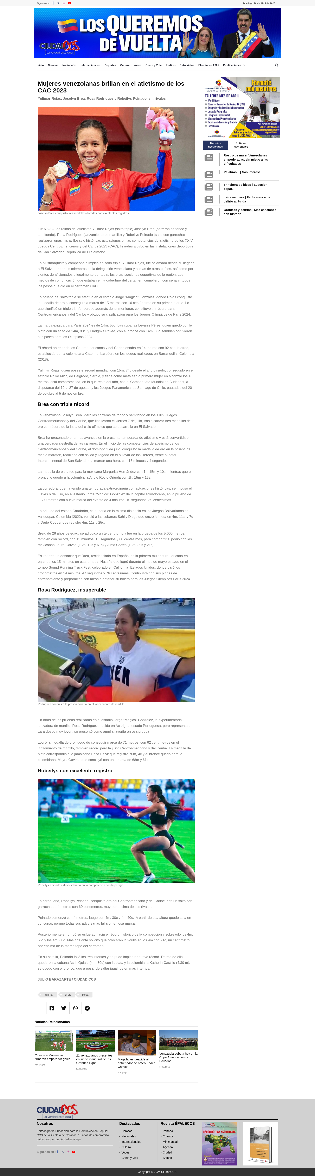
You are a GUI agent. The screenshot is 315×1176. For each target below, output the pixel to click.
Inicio (40, 65)
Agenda (168, 1147)
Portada (168, 1131)
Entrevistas (187, 65)
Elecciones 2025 (208, 65)
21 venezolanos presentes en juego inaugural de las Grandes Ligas (94, 1059)
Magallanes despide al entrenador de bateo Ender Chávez (136, 1063)
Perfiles (170, 65)
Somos (167, 1157)
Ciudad (167, 1152)
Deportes (110, 65)
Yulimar (49, 994)
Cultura (125, 65)
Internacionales (91, 65)
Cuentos (168, 1136)
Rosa (85, 994)
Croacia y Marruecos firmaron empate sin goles (52, 1057)
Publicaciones (232, 65)
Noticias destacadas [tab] (215, 145)
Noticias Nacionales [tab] (241, 145)
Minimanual (170, 1141)
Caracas (53, 65)
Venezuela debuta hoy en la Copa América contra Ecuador (178, 1057)
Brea (68, 994)
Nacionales (70, 65)
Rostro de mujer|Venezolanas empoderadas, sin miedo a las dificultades (246, 159)
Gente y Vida (154, 65)
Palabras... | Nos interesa (242, 172)
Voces (137, 65)
